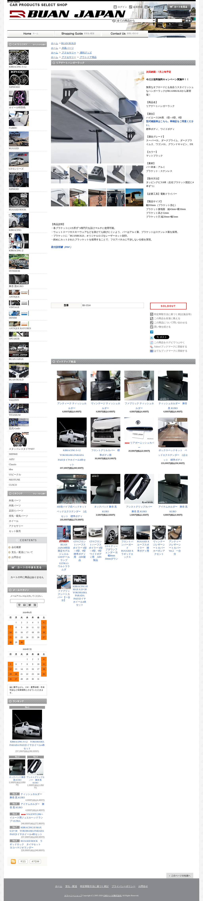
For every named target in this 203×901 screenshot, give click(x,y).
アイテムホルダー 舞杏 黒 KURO (173, 493)
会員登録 (138, 7)
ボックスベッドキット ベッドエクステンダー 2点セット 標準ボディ (173, 439)
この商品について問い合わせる (170, 322)
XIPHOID (19, 181)
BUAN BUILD (19, 372)
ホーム (30, 34)
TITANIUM (19, 410)
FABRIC (19, 120)
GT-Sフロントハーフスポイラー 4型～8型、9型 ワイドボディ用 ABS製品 (95, 544)
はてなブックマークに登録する (170, 350)
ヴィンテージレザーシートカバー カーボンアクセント (159, 540)
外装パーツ (15, 500)
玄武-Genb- (19, 424)
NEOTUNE (14, 479)
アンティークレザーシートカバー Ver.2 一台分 (175, 540)
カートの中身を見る (27, 567)
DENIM (19, 315)
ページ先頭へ (179, 875)
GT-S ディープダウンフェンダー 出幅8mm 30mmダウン (111, 543)
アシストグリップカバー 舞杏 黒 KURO (35, 771)
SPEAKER (19, 336)
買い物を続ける (162, 326)
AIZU (12, 459)
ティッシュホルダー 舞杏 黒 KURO (173, 390)
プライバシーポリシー (123, 886)
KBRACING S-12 (19, 59)
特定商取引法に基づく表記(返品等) (172, 314)
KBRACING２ (19, 243)
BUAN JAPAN (19, 351)
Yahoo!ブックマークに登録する (170, 346)
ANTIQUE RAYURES (20, 325)
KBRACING (19, 222)
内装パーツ (15, 505)
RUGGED (19, 140)
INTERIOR (19, 263)
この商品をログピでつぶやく (169, 342)
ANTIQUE (19, 294)
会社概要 (16, 547)
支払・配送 (71, 886)
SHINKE (13, 454)
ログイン (122, 7)
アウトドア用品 (88, 57)
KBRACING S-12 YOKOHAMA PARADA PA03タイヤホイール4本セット (27, 730)
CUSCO (13, 484)
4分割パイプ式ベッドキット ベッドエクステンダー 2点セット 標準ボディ (73, 496)
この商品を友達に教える (167, 318)
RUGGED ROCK (19, 202)
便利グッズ (85, 52)
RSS (23, 861)
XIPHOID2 (19, 79)
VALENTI (19, 392)
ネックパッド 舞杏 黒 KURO (17, 770)
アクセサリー (16, 526)
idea (11, 469)
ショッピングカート (179, 7)
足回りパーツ (16, 510)
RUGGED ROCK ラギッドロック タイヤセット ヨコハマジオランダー (26, 844)
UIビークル (15, 474)
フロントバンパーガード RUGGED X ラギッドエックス (128, 542)
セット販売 (15, 531)
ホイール (13, 521)
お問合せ (124, 34)
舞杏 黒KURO (19, 281)
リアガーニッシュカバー (139, 433)
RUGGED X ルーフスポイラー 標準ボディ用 (143, 539)
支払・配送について (77, 34)
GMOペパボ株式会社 (112, 895)
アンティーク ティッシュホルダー (72, 390)
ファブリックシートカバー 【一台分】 (64, 588)
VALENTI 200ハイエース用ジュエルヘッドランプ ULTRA (26, 817)
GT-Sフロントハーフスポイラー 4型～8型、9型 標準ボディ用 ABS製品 (80, 544)
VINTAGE (19, 304)
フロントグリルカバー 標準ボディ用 (105, 437)
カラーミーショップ (73, 895)
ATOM (35, 861)
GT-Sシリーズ (19, 161)
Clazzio (12, 464)
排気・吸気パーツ (18, 515)
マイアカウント (156, 7)
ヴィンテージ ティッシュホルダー (105, 390)
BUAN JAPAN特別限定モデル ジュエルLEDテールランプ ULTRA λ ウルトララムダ (64, 548)
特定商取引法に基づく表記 (94, 886)
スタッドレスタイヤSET (21, 441)
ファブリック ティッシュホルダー (139, 390)
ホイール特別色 (19, 100)
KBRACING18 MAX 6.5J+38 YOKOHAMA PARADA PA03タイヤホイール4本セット (27, 831)
